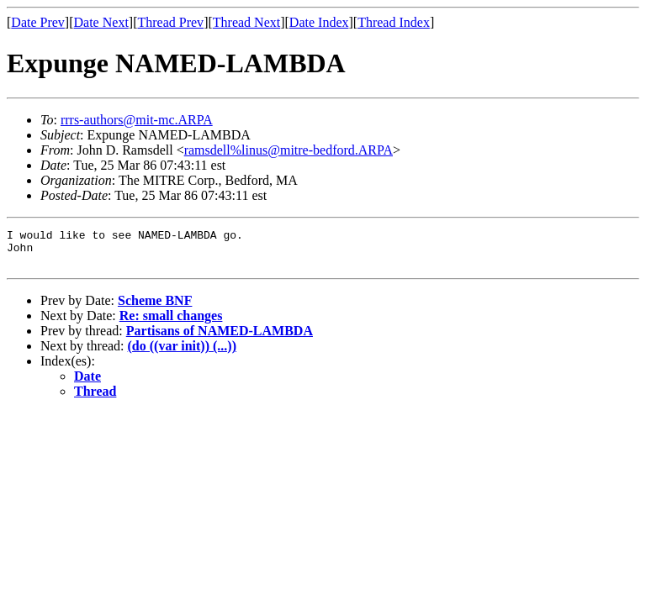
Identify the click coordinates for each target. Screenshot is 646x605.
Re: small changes (171, 323)
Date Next (101, 22)
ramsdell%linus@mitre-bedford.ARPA (288, 150)
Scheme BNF (155, 308)
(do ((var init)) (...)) (182, 353)
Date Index (319, 22)
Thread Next (246, 22)
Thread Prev (170, 22)
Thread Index (393, 22)
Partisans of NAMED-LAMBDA (219, 338)
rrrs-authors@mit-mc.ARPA (137, 120)
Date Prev (38, 22)
